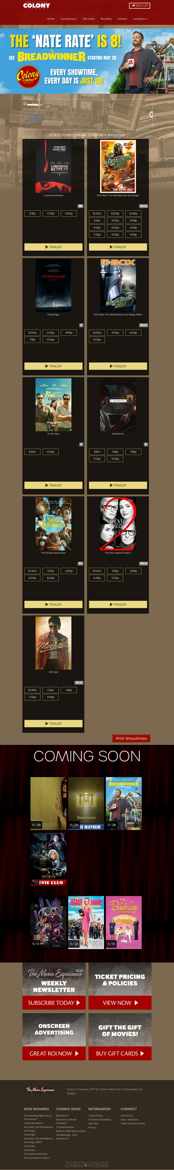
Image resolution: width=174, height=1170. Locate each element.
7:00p (50, 214)
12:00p (115, 214)
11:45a (32, 453)
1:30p (97, 222)
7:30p (96, 236)
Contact (122, 20)
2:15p (32, 214)
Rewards (106, 20)
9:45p (133, 236)
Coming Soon (69, 20)
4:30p (97, 229)
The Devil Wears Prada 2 (37, 1159)
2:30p (50, 334)
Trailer (53, 248)
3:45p (133, 222)
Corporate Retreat (33, 1124)
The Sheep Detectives (36, 1155)
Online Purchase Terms (133, 1124)
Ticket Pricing (95, 1116)
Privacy (92, 1128)
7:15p (32, 341)
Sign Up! (140, 6)
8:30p (50, 579)
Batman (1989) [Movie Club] (70, 1132)
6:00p (115, 229)
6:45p (133, 229)
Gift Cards (89, 20)
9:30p (68, 214)
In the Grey (29, 1147)
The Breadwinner (65, 1128)
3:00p (115, 222)
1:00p (50, 572)
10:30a (97, 214)
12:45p (133, 214)
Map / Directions (129, 1120)
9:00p (115, 236)
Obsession (29, 1151)
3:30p (68, 572)
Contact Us (127, 1116)
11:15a (97, 453)
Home (51, 20)
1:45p (115, 453)
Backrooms (62, 1116)
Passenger (30, 1135)
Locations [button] (140, 20)
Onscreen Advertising (99, 1120)
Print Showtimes (131, 739)
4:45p (68, 334)
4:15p (133, 453)
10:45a (32, 691)
